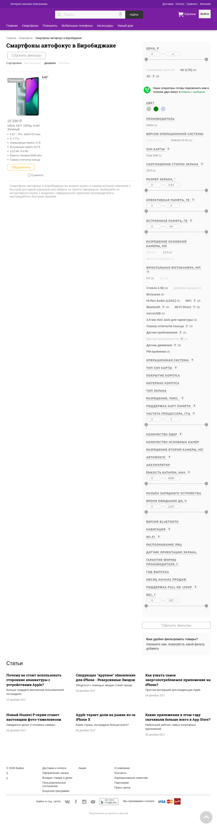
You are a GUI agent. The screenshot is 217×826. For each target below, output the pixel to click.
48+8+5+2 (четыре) (158, 258)
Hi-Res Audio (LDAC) (161, 300)
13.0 (165, 252)
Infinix (150, 125)
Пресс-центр (122, 787)
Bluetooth (155, 307)
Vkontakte (67, 801)
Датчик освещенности (165, 339)
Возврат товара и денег (57, 777)
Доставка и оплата (54, 768)
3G (150, 76)
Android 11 (153, 140)
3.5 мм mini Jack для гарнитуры (169, 319)
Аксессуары (105, 25)
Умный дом (125, 25)
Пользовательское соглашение (54, 784)
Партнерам (121, 782)
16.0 (162, 278)
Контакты (120, 773)
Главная (12, 25)
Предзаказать (20, 167)
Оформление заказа (55, 773)
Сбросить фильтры (26, 55)
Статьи (14, 663)
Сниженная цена (158, 70)
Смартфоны (30, 25)
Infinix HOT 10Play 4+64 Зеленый (23, 127)
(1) (155, 125)
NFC (191, 300)
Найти (134, 14)
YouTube (93, 802)
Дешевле (50, 63)
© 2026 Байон (15, 768)
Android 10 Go (180, 140)
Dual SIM (152, 155)
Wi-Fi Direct (185, 307)
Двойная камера (186, 288)
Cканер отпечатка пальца (167, 326)
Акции (82, 768)
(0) (161, 140)
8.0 (148, 278)
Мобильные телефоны (77, 25)
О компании (122, 768)
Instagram (84, 802)
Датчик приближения (164, 332)
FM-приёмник (156, 351)
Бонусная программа (55, 791)
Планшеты (50, 25)
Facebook (76, 802)
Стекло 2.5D (155, 288)
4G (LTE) (186, 70)
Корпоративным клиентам (131, 777)
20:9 (149, 170)
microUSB (153, 313)
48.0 (149, 252)
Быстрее (64, 63)
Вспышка (153, 294)
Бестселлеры (32, 63)
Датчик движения (161, 345)
